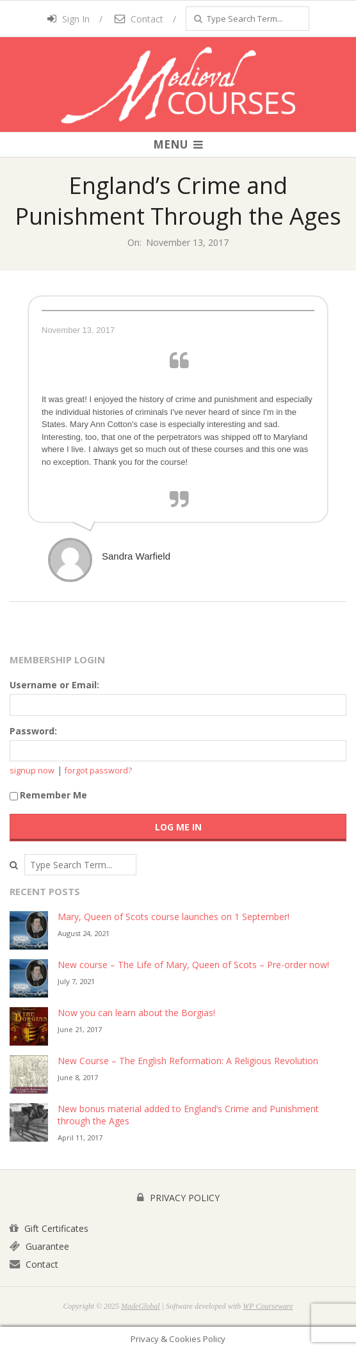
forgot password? (98, 770)
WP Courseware (268, 1306)
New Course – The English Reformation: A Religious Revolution (188, 1061)
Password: (33, 731)
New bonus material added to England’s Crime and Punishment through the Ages (188, 1115)
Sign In (68, 19)
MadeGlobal (140, 1306)
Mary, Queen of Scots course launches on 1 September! (173, 916)
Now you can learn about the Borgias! (136, 1013)
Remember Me (48, 795)
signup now (32, 770)
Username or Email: (54, 685)
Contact (139, 19)
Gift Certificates (49, 1228)
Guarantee (39, 1246)
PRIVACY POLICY (178, 1198)
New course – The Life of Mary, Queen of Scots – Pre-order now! (193, 965)
